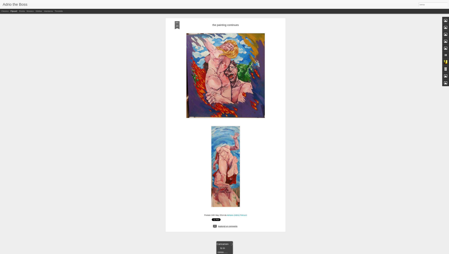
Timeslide (59, 11)
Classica (5, 11)
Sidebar (38, 11)
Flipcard (13, 11)
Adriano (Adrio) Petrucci (237, 149)
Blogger (232, 252)
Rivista (22, 11)
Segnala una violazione (244, 252)
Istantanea (48, 11)
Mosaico (30, 11)
